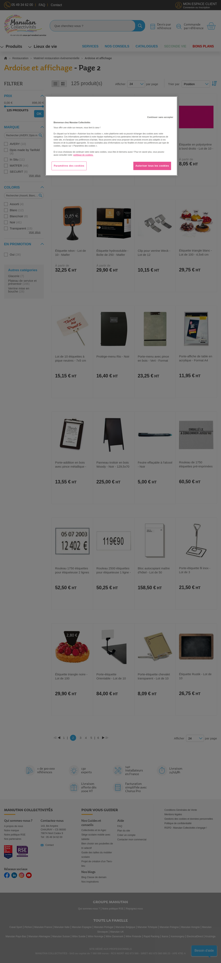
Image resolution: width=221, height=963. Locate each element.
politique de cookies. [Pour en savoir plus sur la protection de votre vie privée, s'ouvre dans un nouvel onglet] (83, 155)
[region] (111, 136)
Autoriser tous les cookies (152, 165)
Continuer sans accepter (160, 117)
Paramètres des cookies (69, 165)
